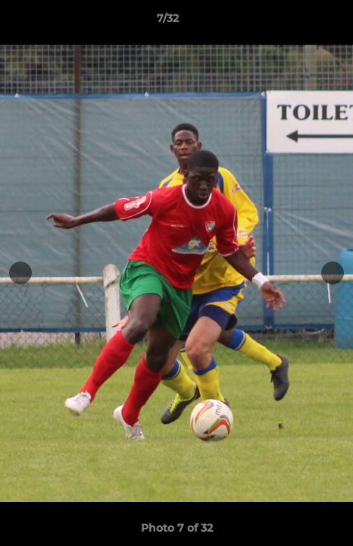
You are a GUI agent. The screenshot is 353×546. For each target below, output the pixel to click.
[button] (298, 22)
